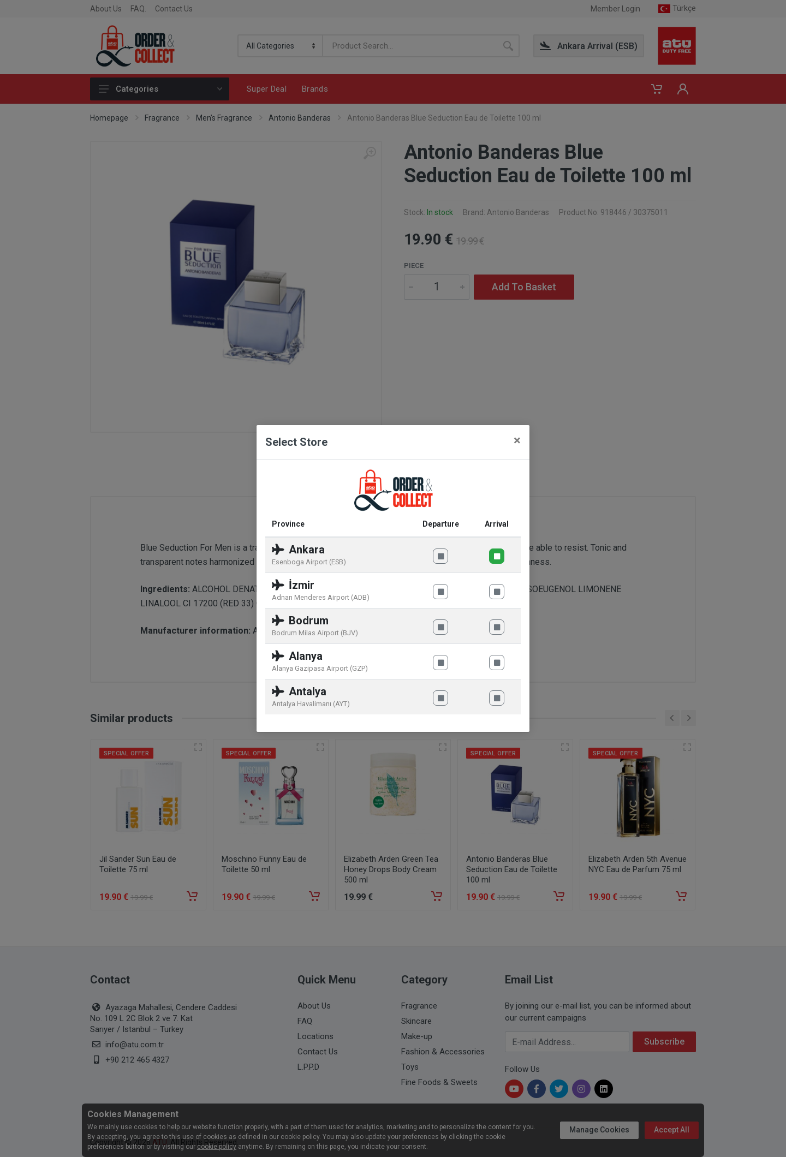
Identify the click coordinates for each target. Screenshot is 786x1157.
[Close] (517, 440)
